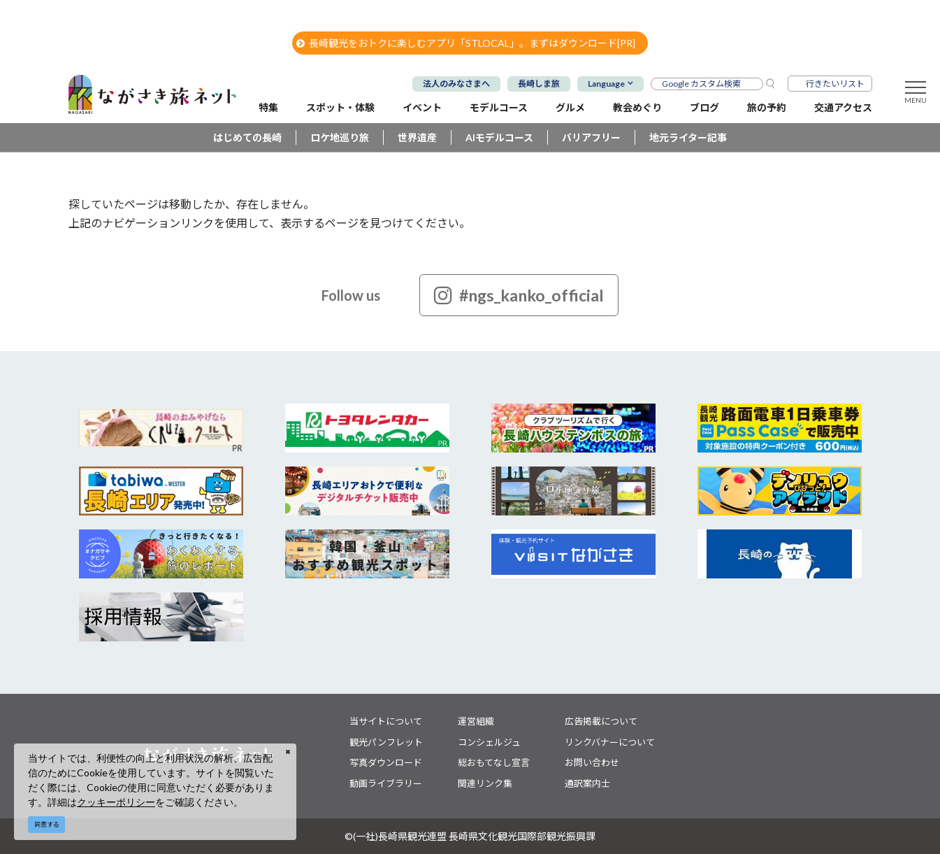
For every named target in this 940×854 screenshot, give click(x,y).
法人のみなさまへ (456, 83)
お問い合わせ (592, 762)
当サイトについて (385, 721)
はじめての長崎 (247, 137)
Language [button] (606, 83)
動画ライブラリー (385, 783)
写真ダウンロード (385, 762)
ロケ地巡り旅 (339, 137)
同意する (46, 824)
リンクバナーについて (610, 742)
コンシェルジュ (489, 742)
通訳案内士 (587, 783)
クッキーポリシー (116, 802)
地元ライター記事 (688, 137)
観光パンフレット (386, 742)
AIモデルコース (499, 137)
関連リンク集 (485, 783)
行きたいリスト (835, 83)
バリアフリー (591, 137)
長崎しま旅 (539, 83)
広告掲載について (601, 721)
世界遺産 (417, 137)
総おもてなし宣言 (494, 762)
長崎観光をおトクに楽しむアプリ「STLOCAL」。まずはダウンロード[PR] (465, 43)
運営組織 (476, 721)
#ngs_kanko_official (519, 295)
